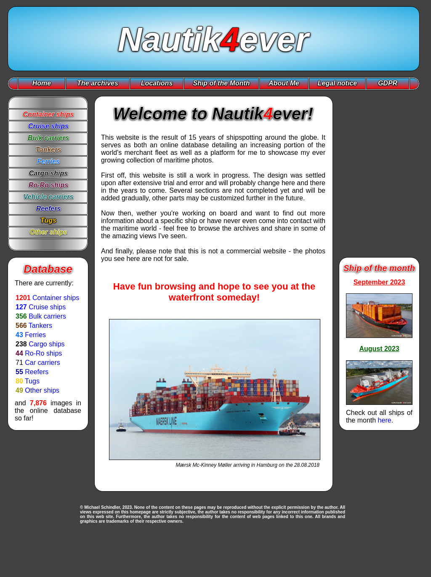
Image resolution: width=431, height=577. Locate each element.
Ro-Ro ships (43, 353)
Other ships (42, 390)
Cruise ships (47, 307)
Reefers (36, 371)
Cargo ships (46, 344)
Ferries (35, 334)
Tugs (32, 381)
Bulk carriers (47, 316)
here (384, 420)
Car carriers (42, 362)
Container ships (55, 297)
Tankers (40, 325)
